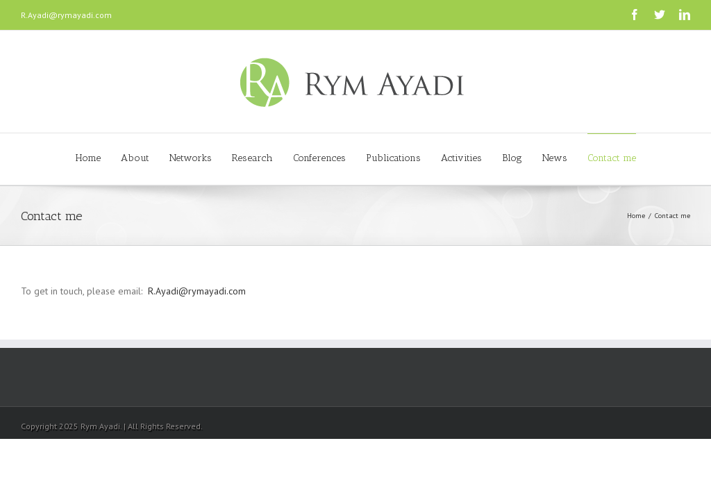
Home (88, 158)
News (554, 158)
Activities (461, 158)
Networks (190, 158)
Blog (512, 158)
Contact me (611, 158)
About (135, 158)
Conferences (319, 158)
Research (252, 158)
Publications (393, 158)
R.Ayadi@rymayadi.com (66, 15)
